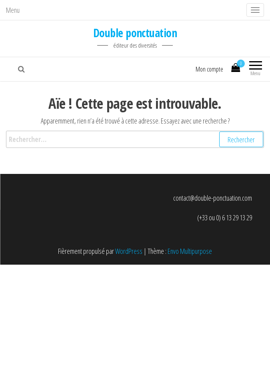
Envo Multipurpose (190, 251)
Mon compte (209, 69)
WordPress (128, 251)
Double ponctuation (135, 32)
